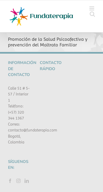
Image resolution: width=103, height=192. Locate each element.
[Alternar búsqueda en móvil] (92, 14)
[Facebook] (10, 140)
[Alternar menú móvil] (92, 8)
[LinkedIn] (27, 140)
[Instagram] (18, 140)
